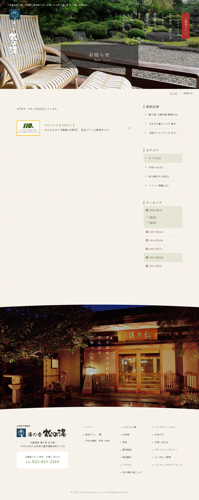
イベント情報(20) (158, 185)
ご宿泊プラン (186, 26)
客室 (139, 16)
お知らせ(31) (155, 167)
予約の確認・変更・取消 (97, 440)
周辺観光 (155, 19)
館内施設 (147, 19)
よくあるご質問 (163, 457)
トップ (116, 17)
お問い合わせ (162, 442)
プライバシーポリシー (166, 449)
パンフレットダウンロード (168, 464)
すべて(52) (154, 158)
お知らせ (159, 434)
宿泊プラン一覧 (93, 434)
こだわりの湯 (124, 22)
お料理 (131, 17)
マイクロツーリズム (178, 26)
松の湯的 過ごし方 (170, 26)
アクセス (162, 19)
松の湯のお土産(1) (158, 176)
